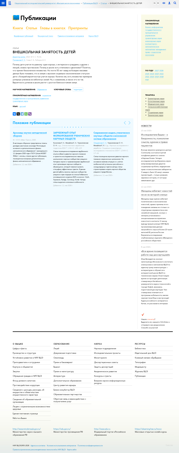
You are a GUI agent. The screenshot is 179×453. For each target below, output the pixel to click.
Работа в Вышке (20, 418)
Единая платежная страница (25, 413)
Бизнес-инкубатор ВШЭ (64, 389)
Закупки (16, 371)
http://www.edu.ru (102, 429)
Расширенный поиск (45, 36)
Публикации (38, 18)
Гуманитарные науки (156, 98)
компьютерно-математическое (152, 45)
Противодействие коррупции (26, 385)
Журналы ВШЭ (141, 371)
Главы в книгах (53, 28)
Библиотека (140, 348)
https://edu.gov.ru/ (62, 429)
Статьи (31, 28)
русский (23, 106)
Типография (140, 362)
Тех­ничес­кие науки (155, 115)
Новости (146, 125)
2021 (147, 76)
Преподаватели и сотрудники (26, 362)
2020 (152, 76)
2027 (157, 70)
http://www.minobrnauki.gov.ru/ (27, 429)
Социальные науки (155, 112)
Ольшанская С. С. (100, 143)
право (147, 52)
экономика (149, 55)
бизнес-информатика (154, 27)
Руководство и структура (24, 353)
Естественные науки (156, 101)
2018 (162, 76)
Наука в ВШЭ (93, 36)
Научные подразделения (105, 348)
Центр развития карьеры (64, 385)
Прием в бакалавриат (63, 362)
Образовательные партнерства (67, 394)
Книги (18, 28)
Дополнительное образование (67, 380)
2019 (157, 76)
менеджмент (161, 49)
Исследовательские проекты (107, 353)
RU (155, 3)
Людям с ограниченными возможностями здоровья (31, 407)
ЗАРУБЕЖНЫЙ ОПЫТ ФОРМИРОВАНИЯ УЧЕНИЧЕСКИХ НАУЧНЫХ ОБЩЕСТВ (71, 135)
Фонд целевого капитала (24, 380)
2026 (161, 70)
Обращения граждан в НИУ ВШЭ (27, 376)
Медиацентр (140, 366)
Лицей (56, 348)
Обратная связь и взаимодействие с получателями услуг (69, 400)
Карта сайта (71, 449)
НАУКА (98, 344)
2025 (147, 74)
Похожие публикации (32, 122)
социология (156, 52)
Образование (42, 89)
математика (150, 49)
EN (158, 3)
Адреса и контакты (38, 445)
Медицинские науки (156, 104)
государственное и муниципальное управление (153, 33)
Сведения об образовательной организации (27, 400)
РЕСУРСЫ (140, 344)
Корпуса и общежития (23, 366)
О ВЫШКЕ (18, 344)
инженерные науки (153, 41)
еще (147, 79)
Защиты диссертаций (103, 366)
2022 (162, 74)
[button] (62, 127)
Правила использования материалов (71, 36)
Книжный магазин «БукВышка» (148, 357)
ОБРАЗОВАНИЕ (61, 344)
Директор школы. (19, 57)
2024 (152, 74)
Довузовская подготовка (64, 353)
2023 (157, 74)
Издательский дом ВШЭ (145, 353)
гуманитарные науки (153, 38)
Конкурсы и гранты (102, 376)
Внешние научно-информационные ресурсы (109, 381)
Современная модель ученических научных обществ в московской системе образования (112, 135)
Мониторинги (100, 357)
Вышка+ (56, 366)
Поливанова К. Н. (19, 60)
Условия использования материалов (61, 445)
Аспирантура (59, 376)
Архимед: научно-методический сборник (30, 134)
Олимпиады (58, 357)
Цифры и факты (20, 348)
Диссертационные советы (106, 362)
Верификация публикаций (23, 36)
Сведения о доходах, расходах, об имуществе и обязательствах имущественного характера (28, 392)
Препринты (78, 28)
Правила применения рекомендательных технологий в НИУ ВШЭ (39, 449)
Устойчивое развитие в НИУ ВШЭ (28, 357)
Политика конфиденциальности (90, 445)
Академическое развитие (105, 371)
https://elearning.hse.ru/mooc (148, 429)
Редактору (169, 445)
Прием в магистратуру (63, 371)
